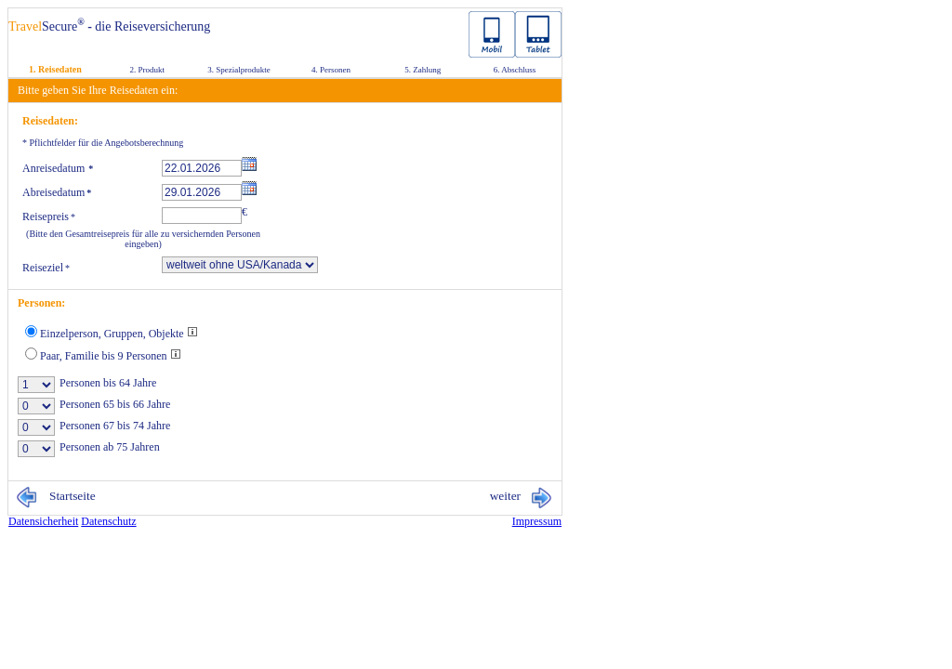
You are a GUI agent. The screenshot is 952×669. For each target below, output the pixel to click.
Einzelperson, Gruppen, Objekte (119, 333)
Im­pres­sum (537, 521)
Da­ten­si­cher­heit (43, 521)
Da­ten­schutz (108, 521)
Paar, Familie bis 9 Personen (110, 355)
